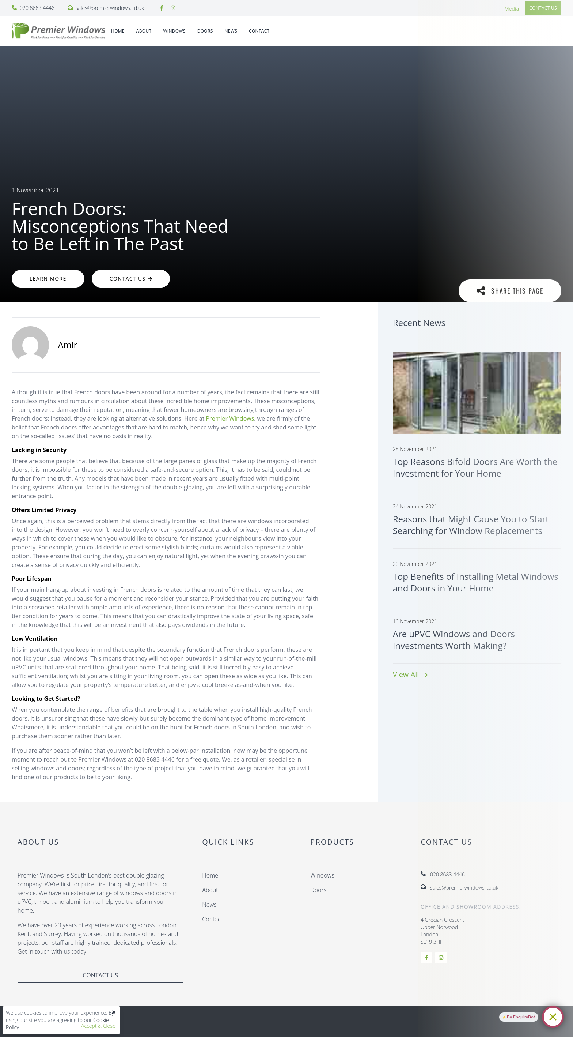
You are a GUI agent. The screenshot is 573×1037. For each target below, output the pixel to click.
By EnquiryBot (521, 1016)
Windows (322, 875)
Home (118, 31)
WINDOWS (174, 31)
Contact (259, 31)
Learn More (48, 278)
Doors (318, 890)
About (144, 31)
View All (410, 674)
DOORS (205, 31)
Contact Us (131, 278)
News (231, 31)
